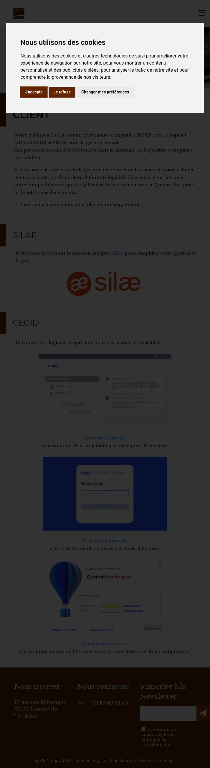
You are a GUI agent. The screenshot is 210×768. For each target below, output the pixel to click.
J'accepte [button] (34, 92)
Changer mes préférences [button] (105, 92)
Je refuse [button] (62, 92)
